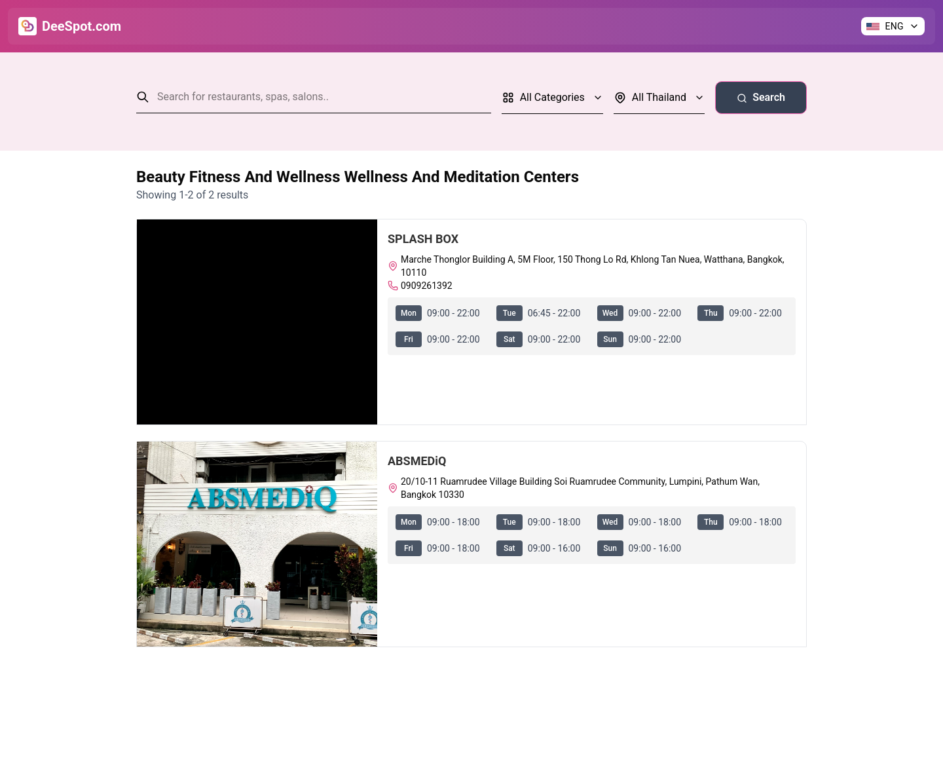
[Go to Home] (69, 26)
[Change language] (893, 26)
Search (761, 97)
